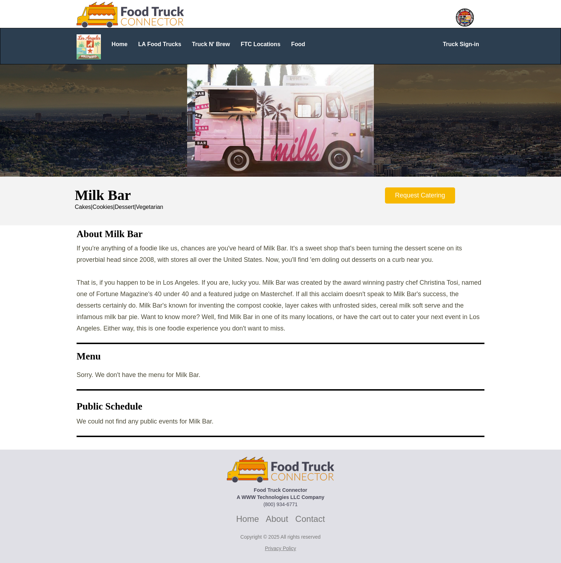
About (277, 519)
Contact (310, 519)
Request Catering (420, 195)
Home (247, 519)
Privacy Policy (280, 548)
